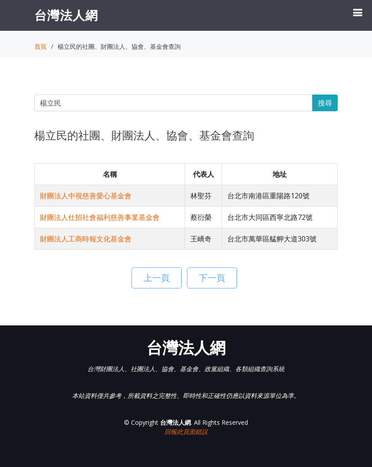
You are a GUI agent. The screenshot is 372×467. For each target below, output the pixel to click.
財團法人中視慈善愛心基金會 (85, 196)
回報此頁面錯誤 (186, 431)
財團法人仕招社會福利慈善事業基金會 (100, 217)
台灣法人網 (66, 15)
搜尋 (325, 103)
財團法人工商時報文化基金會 (85, 239)
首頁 (40, 46)
